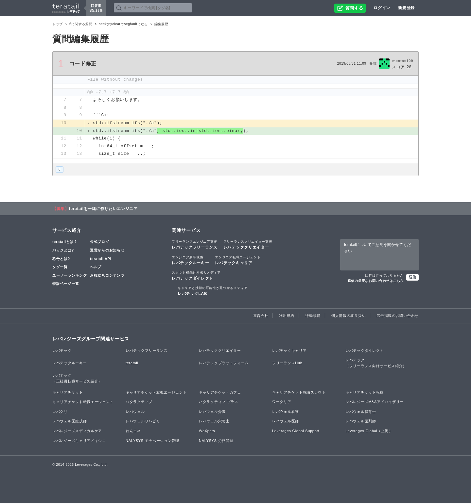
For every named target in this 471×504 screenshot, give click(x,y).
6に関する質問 (80, 24)
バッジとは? (63, 251)
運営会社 (261, 316)
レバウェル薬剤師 (360, 422)
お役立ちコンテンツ (107, 276)
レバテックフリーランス (195, 245)
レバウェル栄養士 (214, 422)
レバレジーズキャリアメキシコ (79, 441)
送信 (412, 278)
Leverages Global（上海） (368, 431)
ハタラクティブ (139, 402)
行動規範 (313, 316)
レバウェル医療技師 (69, 422)
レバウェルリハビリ (143, 422)
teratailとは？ (65, 243)
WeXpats (207, 431)
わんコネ (133, 431)
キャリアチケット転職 (364, 393)
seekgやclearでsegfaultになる (123, 24)
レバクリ (60, 412)
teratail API (100, 259)
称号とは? (61, 259)
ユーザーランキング (69, 276)
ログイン (382, 8)
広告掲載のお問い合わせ (397, 316)
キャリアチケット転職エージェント (82, 402)
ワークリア (281, 402)
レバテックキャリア (237, 260)
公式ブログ (99, 243)
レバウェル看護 (285, 412)
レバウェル (135, 412)
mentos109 (402, 61)
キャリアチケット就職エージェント (156, 393)
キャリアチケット (67, 393)
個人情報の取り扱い (348, 316)
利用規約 (286, 316)
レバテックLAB (213, 291)
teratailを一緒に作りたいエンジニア (103, 209)
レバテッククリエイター (247, 245)
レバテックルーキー (190, 260)
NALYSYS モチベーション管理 (152, 441)
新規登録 (406, 8)
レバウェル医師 (285, 422)
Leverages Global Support (296, 431)
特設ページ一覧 (65, 284)
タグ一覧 (60, 267)
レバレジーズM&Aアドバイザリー (374, 402)
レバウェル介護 (212, 412)
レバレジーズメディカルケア (77, 431)
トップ (57, 24)
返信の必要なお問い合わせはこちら (376, 281)
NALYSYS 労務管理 (216, 441)
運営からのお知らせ (107, 251)
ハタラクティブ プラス (218, 402)
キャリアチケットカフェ (220, 393)
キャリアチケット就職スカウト (299, 393)
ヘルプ (95, 267)
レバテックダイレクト (196, 276)
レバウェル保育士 (360, 412)
